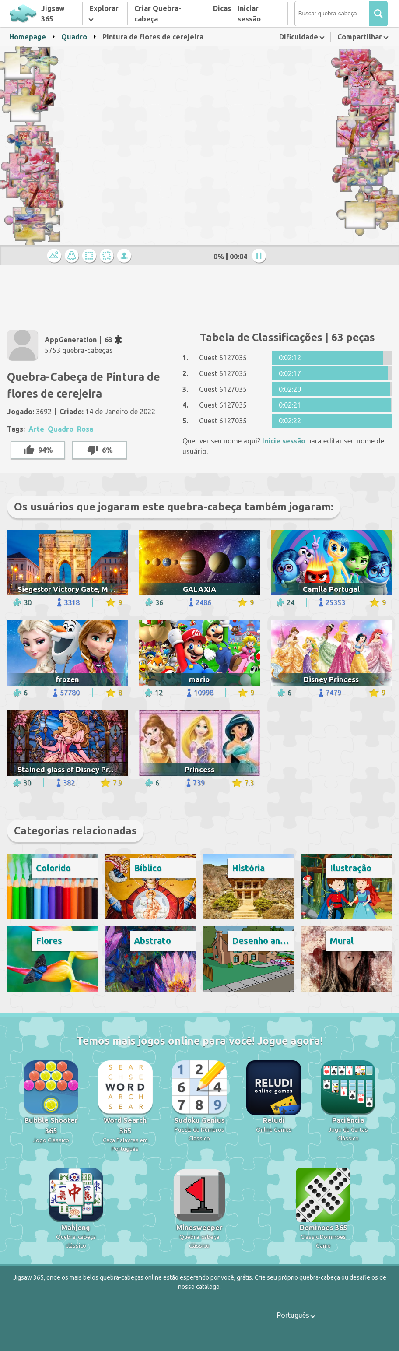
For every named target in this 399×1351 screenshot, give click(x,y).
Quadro (74, 37)
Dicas (222, 8)
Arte (36, 429)
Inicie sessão (283, 441)
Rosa (85, 429)
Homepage (27, 37)
